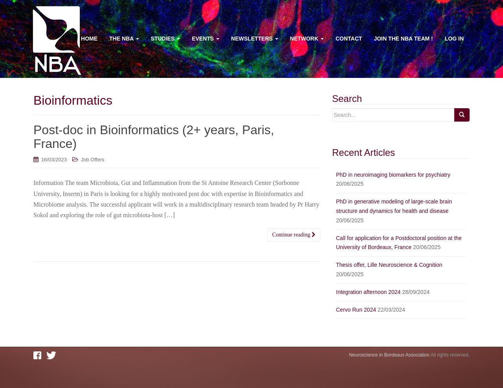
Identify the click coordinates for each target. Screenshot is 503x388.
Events (205, 38)
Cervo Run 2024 (356, 310)
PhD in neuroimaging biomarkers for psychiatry (393, 175)
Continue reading (293, 235)
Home (89, 38)
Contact (349, 38)
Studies (165, 38)
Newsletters (254, 38)
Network (307, 38)
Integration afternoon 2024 (368, 292)
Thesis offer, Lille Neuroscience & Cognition (389, 265)
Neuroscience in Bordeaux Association (389, 355)
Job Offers (93, 160)
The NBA (124, 38)
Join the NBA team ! (403, 38)
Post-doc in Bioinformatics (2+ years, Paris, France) (153, 137)
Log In (454, 38)
